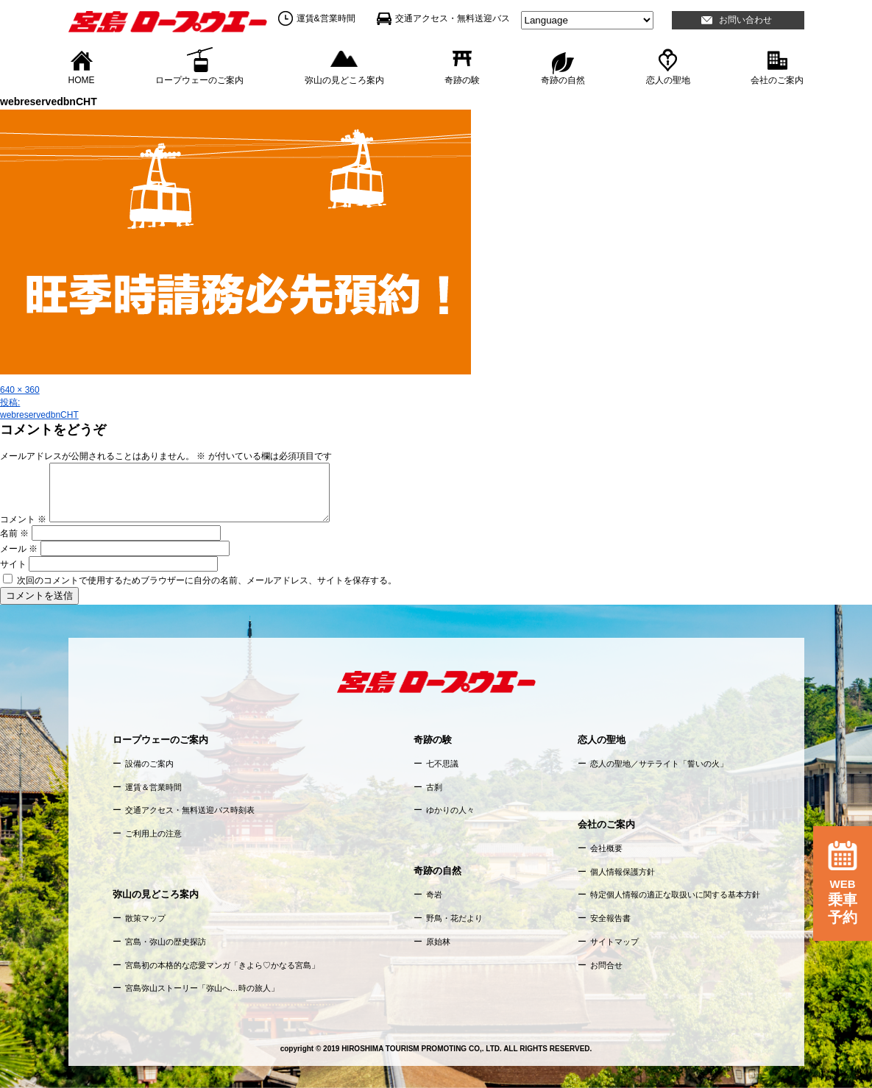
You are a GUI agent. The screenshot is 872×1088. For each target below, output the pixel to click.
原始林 (438, 941)
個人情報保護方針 (622, 871)
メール (19, 549)
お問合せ (606, 965)
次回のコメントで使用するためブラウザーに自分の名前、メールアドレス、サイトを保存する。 (207, 580)
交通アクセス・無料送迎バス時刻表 (190, 810)
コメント (23, 519)
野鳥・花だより (454, 918)
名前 (14, 533)
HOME (81, 79)
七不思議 (442, 763)
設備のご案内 (149, 763)
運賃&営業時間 (326, 18)
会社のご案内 (777, 79)
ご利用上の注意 (153, 833)
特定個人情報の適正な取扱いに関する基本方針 (675, 894)
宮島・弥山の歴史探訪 (165, 941)
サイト (13, 564)
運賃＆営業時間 (153, 787)
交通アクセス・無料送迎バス (452, 18)
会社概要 (606, 848)
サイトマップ (614, 941)
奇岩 (434, 894)
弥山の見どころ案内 (344, 79)
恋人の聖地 (668, 79)
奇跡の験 (462, 79)
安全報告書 (610, 918)
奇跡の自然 (563, 79)
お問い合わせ (745, 20)
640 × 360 (20, 390)
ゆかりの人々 (450, 810)
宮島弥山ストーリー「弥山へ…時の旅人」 (202, 988)
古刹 (434, 787)
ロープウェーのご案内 (199, 79)
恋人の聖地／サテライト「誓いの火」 (659, 763)
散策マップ (145, 918)
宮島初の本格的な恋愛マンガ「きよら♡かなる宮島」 (222, 965)
